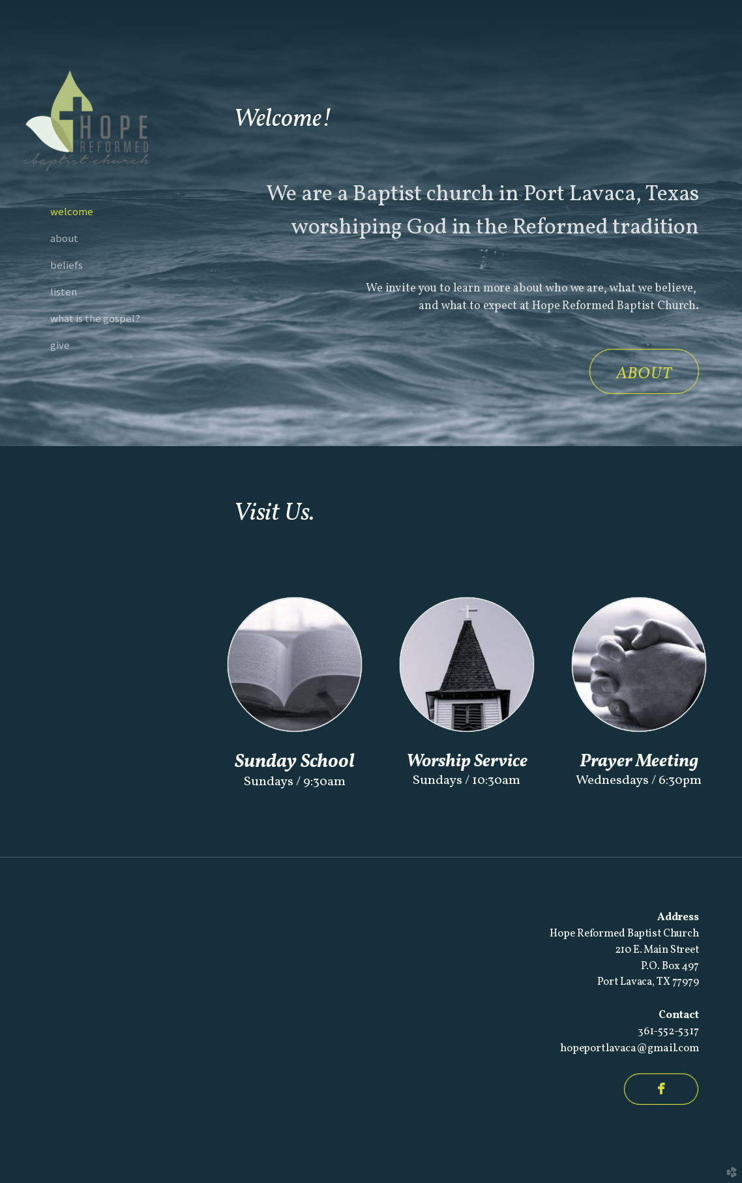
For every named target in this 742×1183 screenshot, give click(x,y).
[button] (644, 371)
